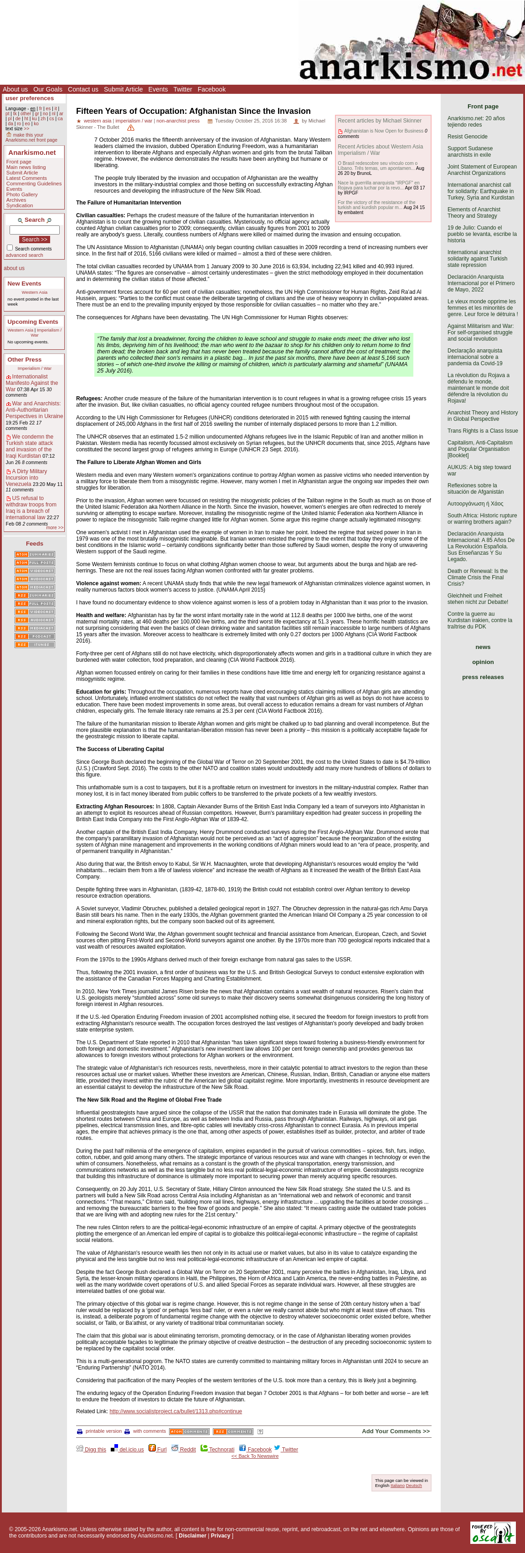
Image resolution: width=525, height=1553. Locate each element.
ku (34, 118)
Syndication (19, 205)
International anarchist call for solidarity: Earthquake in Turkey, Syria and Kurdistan (481, 191)
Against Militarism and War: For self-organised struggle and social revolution (481, 332)
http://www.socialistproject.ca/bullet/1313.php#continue (175, 1411)
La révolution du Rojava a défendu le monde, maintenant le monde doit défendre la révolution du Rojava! (479, 388)
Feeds (34, 543)
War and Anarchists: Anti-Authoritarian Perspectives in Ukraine (34, 409)
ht (26, 118)
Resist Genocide (468, 136)
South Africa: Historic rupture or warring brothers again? (482, 518)
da (10, 123)
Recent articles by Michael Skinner (380, 120)
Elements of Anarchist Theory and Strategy (474, 212)
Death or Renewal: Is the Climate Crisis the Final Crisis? (478, 577)
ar (61, 113)
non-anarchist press (178, 120)
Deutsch (414, 1485)
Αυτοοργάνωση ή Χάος (475, 504)
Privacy (221, 1536)
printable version (99, 1431)
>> (26, 128)
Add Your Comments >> (396, 1431)
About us (15, 89)
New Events (24, 283)
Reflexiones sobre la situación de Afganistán (476, 488)
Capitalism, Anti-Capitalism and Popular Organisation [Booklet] (480, 449)
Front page (18, 161)
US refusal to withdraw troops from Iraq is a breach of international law (31, 508)
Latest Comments (26, 178)
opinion (483, 662)
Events (158, 89)
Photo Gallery (22, 194)
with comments (145, 1431)
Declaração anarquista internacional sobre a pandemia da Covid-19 (475, 357)
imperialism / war (133, 120)
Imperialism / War (34, 368)
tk (15, 113)
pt (7, 113)
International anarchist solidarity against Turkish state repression (477, 258)
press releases (483, 677)
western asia (98, 120)
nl (54, 113)
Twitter (182, 89)
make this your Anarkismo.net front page (31, 138)
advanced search (24, 255)
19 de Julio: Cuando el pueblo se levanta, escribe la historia (482, 234)
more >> (54, 527)
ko (36, 123)
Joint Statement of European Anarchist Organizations (482, 169)
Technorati (217, 1449)
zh (43, 118)
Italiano (398, 1485)
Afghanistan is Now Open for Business (383, 130)
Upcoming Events (33, 321)
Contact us (83, 89)
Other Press (25, 359)
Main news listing (26, 167)
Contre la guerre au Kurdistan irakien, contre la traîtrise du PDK (480, 620)
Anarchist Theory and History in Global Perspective (483, 415)
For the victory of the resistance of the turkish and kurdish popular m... (376, 205)
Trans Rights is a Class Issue (483, 431)
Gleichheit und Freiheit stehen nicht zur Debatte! (478, 599)
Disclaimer (192, 1536)
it (56, 108)
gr (37, 113)
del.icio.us (127, 1449)
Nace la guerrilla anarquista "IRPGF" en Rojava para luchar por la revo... (378, 185)
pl (9, 118)
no (45, 113)
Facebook (212, 89)
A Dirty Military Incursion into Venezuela (26, 477)
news (483, 647)
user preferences (29, 98)
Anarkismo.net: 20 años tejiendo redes (476, 121)
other (26, 113)
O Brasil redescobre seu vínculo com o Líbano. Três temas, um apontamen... (377, 166)
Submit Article (123, 89)
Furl (158, 1449)
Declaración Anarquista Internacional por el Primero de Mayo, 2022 (481, 283)
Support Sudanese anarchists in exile (470, 151)
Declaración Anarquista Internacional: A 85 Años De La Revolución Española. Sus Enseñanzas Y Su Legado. (481, 546)
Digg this (91, 1449)
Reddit (183, 1449)
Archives (16, 200)
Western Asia (34, 292)
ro (19, 123)
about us (14, 268)
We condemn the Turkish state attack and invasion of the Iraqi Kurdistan (30, 446)
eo (27, 123)
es (48, 108)
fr (40, 108)
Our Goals (47, 89)
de (18, 118)
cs (51, 118)
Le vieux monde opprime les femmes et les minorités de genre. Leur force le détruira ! (483, 307)
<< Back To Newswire (255, 1456)
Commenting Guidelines (34, 183)
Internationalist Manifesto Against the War (32, 383)
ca (60, 118)
